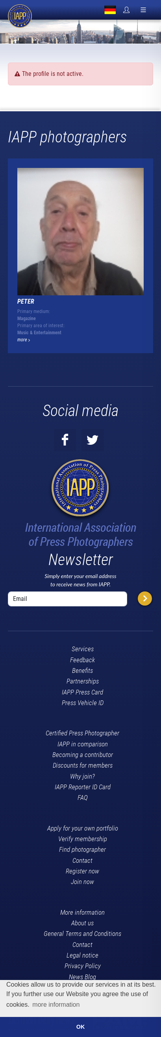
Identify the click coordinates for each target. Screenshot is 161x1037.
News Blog (82, 977)
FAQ (83, 797)
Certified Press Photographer (82, 733)
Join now (82, 882)
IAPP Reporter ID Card (83, 787)
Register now (82, 871)
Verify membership (82, 839)
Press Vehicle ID (83, 703)
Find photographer (82, 849)
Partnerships (83, 681)
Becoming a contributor (82, 755)
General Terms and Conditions (82, 934)
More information (82, 912)
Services (83, 649)
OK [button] (80, 1027)
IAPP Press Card (82, 692)
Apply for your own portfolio (82, 828)
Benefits (82, 670)
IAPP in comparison (82, 744)
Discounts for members (83, 765)
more (23, 340)
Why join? (82, 776)
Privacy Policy (83, 966)
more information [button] (56, 1004)
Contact (82, 860)
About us (82, 923)
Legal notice (82, 955)
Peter (25, 301)
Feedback (82, 660)
